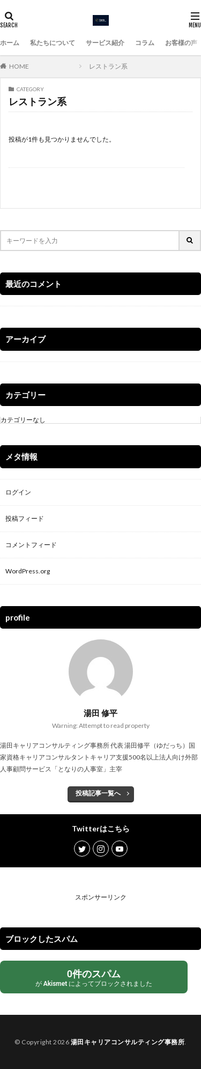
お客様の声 (181, 43)
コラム (144, 43)
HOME (19, 66)
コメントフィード (31, 545)
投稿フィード (24, 518)
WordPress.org (27, 571)
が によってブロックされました (93, 977)
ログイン (18, 492)
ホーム (9, 43)
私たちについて (52, 43)
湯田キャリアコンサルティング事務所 (128, 1042)
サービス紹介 (105, 43)
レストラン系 (108, 66)
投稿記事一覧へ (98, 793)
